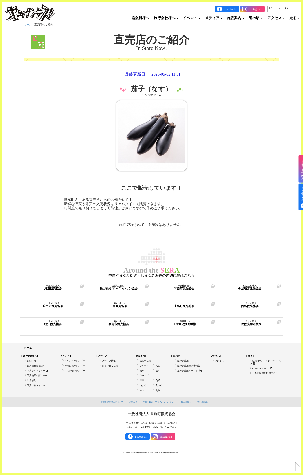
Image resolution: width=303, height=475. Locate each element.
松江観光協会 (53, 325)
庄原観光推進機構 (184, 325)
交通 (158, 387)
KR (286, 8)
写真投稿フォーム (38, 394)
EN (270, 8)
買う (142, 375)
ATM (142, 400)
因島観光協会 (250, 307)
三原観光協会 (119, 307)
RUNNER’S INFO (264, 372)
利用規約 (32, 387)
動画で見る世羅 (111, 369)
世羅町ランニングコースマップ (264, 364)
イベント (191, 18)
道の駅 (256, 18)
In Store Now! (151, 95)
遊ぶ (158, 375)
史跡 (158, 400)
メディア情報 (110, 363)
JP (293, 8)
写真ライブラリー (40, 375)
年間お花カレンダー (77, 369)
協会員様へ (140, 18)
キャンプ (145, 381)
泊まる (144, 394)
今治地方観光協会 (250, 289)
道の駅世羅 (146, 363)
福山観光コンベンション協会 (119, 289)
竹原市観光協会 (184, 289)
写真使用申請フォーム (40, 381)
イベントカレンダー (77, 363)
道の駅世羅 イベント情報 (190, 377)
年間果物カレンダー (77, 375)
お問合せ (129, 412)
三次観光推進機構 (250, 325)
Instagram (255, 9)
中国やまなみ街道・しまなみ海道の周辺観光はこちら (151, 275)
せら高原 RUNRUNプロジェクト (265, 380)
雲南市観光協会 (119, 325)
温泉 (142, 387)
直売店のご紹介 (151, 40)
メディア (213, 18)
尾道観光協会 (53, 289)
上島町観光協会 (184, 307)
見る (158, 369)
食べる (160, 394)
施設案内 (235, 18)
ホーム (29, 24)
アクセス (276, 18)
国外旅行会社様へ (38, 369)
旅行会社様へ (166, 18)
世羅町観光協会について (105, 412)
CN (278, 8)
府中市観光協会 (53, 307)
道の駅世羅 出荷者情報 (191, 369)
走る (294, 18)
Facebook (230, 9)
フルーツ (145, 369)
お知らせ (32, 363)
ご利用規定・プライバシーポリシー (160, 412)
